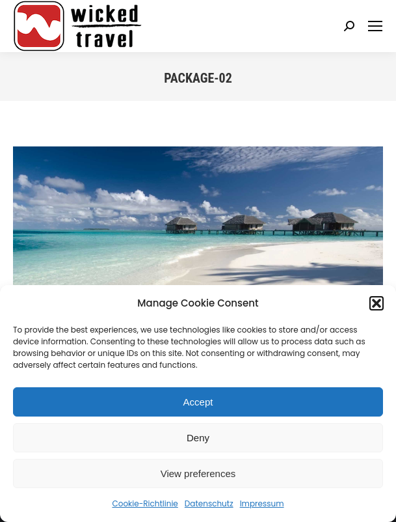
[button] (376, 303)
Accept (198, 401)
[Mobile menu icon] (375, 26)
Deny (198, 437)
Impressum (262, 503)
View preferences (198, 473)
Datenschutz (209, 503)
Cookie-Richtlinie (145, 503)
